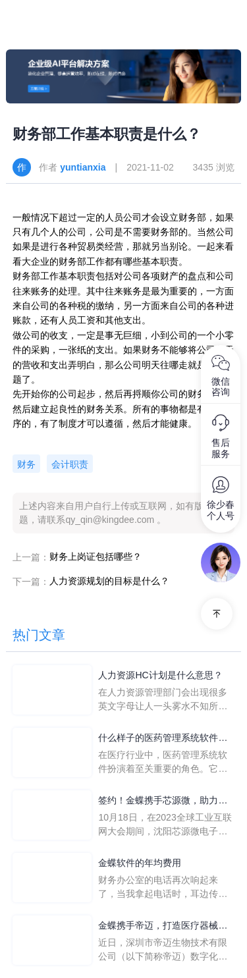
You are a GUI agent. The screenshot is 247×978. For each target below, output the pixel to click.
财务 (26, 464)
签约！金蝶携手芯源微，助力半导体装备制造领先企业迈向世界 (162, 801)
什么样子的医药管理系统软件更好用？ (162, 738)
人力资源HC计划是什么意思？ (160, 675)
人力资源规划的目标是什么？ (109, 581)
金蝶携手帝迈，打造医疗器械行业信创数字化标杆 (162, 926)
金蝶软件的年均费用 (139, 862)
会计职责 (69, 464)
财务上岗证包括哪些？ (95, 556)
